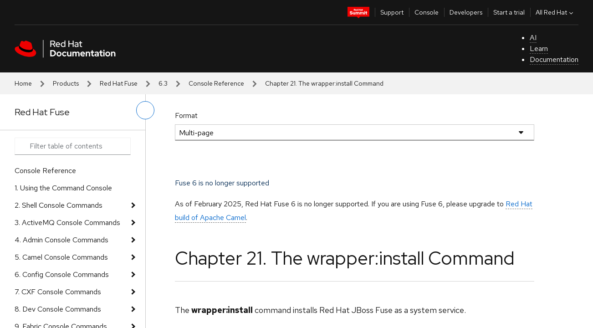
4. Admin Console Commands (61, 240)
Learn (539, 48)
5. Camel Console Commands (61, 257)
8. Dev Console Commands (58, 309)
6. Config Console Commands (62, 274)
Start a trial (509, 12)
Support (392, 12)
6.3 (163, 83)
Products (66, 83)
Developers (466, 12)
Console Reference (216, 83)
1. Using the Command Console (63, 188)
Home (23, 83)
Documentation (554, 59)
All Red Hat (555, 12)
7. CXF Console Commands (58, 292)
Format (186, 115)
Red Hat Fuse (119, 83)
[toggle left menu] (145, 110)
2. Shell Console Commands (58, 205)
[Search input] (73, 146)
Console (426, 12)
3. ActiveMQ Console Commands (67, 222)
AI (533, 37)
